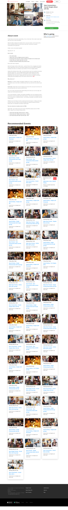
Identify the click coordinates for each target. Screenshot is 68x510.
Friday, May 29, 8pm (47, 409)
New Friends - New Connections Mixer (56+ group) (32, 414)
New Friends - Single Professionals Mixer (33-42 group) (32, 456)
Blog (44, 495)
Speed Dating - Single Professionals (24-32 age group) (15, 159)
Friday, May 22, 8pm (13, 368)
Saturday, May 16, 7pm (47, 326)
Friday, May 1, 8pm (13, 199)
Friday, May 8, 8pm (47, 241)
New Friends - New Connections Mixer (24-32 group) (32, 161)
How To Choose (28, 495)
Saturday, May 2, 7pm (30, 220)
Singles (37, 1)
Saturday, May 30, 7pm (13, 452)
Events (32, 1)
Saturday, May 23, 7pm (30, 390)
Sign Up (49, 1)
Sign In (57, 1)
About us (45, 493)
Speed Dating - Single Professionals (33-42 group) (14, 265)
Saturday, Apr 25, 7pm (30, 157)
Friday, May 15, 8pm (47, 304)
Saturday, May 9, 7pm (13, 283)
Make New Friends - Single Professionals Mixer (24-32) (32, 223)
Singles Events (28, 491)
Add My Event (46, 491)
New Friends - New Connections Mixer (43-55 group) (15, 181)
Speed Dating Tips (29, 493)
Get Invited (51, 28)
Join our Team (42, 1)
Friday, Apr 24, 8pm (13, 135)
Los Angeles (28, 1)
